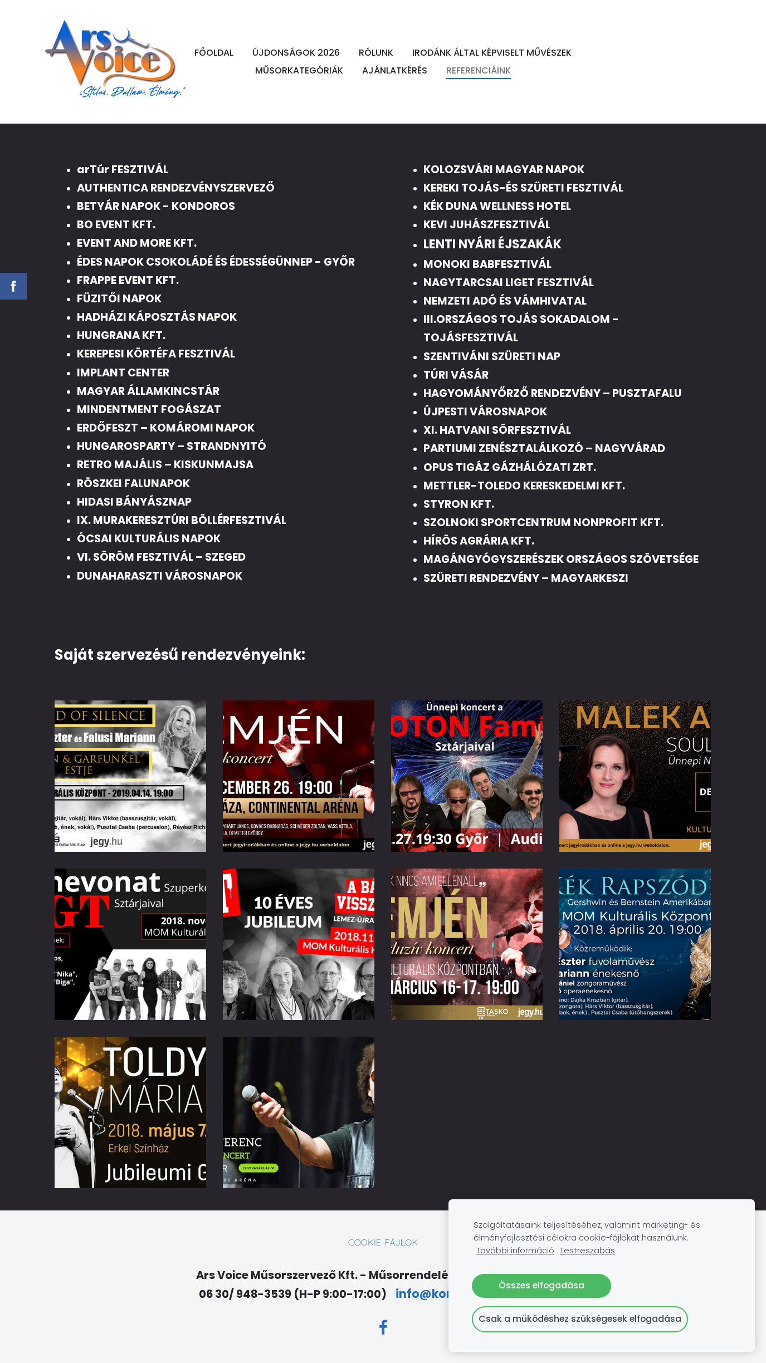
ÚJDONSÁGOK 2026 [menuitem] (385, 44)
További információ (515, 1250)
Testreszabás (587, 1250)
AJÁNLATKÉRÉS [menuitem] (525, 62)
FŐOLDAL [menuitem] (303, 44)
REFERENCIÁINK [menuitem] (382, 80)
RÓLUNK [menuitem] (465, 44)
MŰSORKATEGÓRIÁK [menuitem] (430, 62)
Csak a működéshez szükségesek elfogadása (580, 1318)
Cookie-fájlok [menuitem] (383, 1244)
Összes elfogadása (541, 1285)
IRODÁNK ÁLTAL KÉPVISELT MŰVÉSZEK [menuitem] (287, 62)
